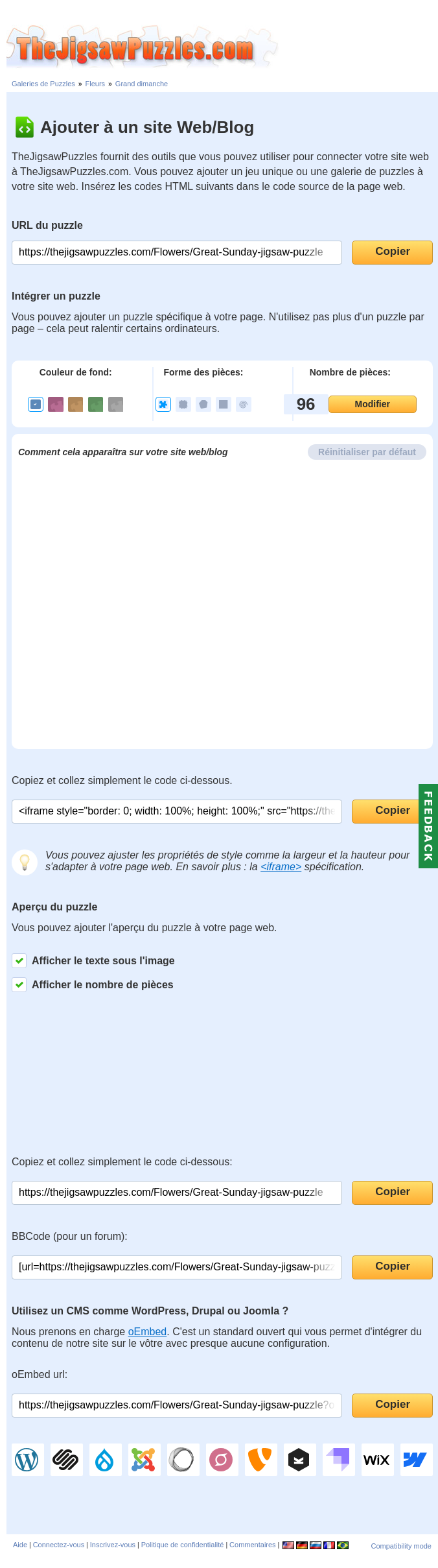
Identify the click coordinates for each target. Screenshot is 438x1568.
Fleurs (96, 84)
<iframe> (280, 866)
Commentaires (252, 1545)
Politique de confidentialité (182, 1545)
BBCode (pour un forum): (70, 1236)
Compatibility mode (401, 1546)
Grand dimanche (141, 84)
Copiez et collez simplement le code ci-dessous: (122, 1161)
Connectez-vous (59, 1545)
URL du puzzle (47, 225)
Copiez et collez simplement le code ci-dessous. (122, 780)
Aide (20, 1545)
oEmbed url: (39, 1374)
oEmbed (147, 1331)
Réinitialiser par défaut (367, 452)
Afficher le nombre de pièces (93, 984)
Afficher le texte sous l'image (93, 960)
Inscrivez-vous (112, 1545)
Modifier (372, 404)
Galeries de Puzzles (43, 84)
